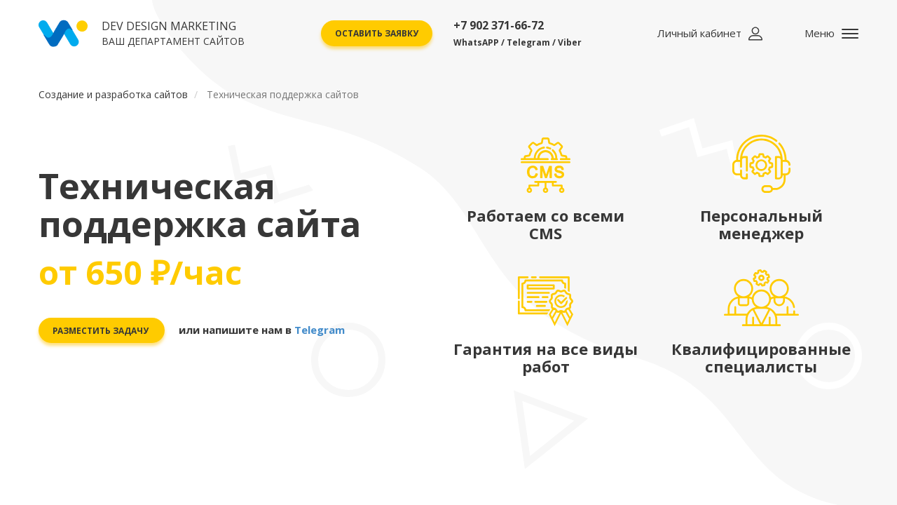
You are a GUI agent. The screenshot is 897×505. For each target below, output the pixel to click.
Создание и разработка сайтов (113, 94)
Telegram (320, 330)
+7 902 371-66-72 (517, 33)
